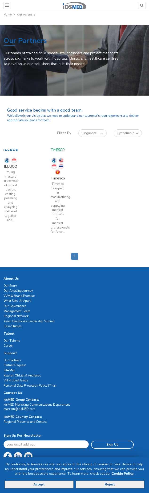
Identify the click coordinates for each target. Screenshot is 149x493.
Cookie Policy (122, 473)
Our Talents (12, 341)
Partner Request (15, 365)
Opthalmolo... (127, 133)
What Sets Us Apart (17, 301)
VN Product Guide (16, 380)
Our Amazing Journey (18, 291)
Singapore (92, 133)
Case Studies (13, 326)
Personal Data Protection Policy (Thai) (30, 386)
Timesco (58, 178)
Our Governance (15, 306)
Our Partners (12, 360)
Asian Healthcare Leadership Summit (29, 321)
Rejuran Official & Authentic (22, 375)
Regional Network (16, 316)
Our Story (10, 286)
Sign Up (112, 445)
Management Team (17, 311)
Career (8, 346)
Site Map (10, 370)
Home (8, 14)
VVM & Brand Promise (19, 296)
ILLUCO (10, 166)
